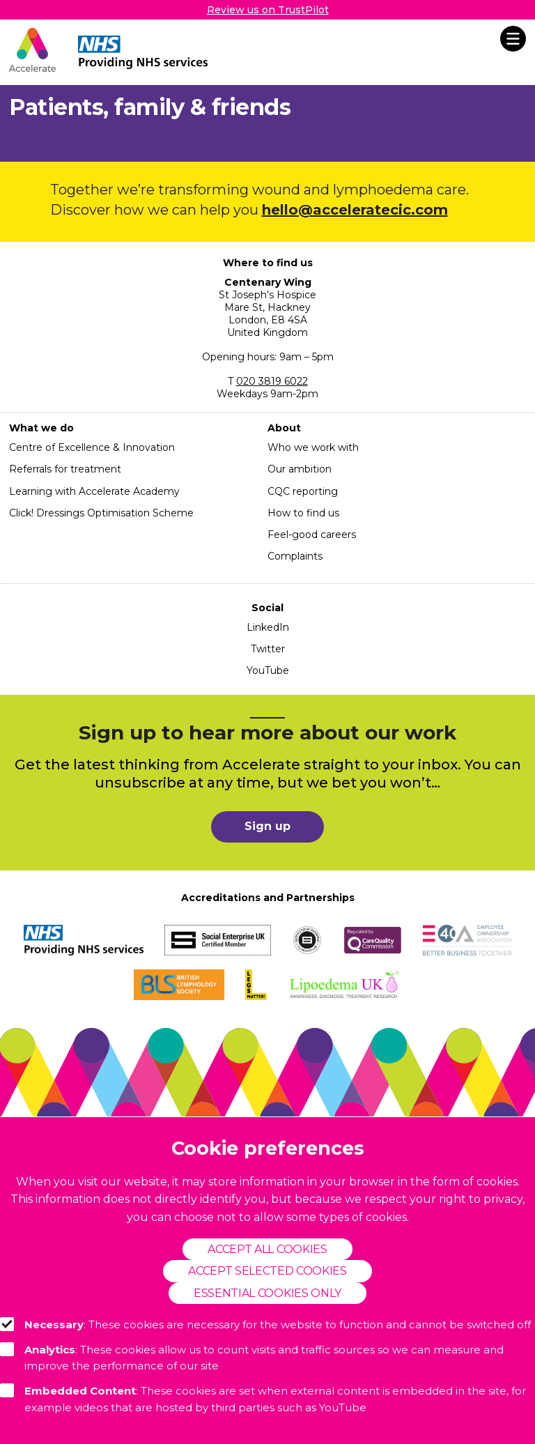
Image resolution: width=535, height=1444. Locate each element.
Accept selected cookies (267, 1270)
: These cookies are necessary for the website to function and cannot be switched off (265, 1324)
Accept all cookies (267, 1249)
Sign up (267, 826)
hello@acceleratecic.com (355, 209)
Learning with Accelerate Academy (94, 491)
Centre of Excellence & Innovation (92, 447)
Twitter (268, 649)
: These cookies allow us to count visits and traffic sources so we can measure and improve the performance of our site (252, 1357)
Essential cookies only (267, 1293)
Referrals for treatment (65, 469)
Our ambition (300, 469)
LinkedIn (268, 627)
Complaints (295, 556)
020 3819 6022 (272, 381)
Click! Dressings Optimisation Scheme (101, 513)
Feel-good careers (312, 534)
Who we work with (313, 447)
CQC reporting (303, 491)
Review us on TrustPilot (268, 9)
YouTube (268, 670)
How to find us (303, 513)
